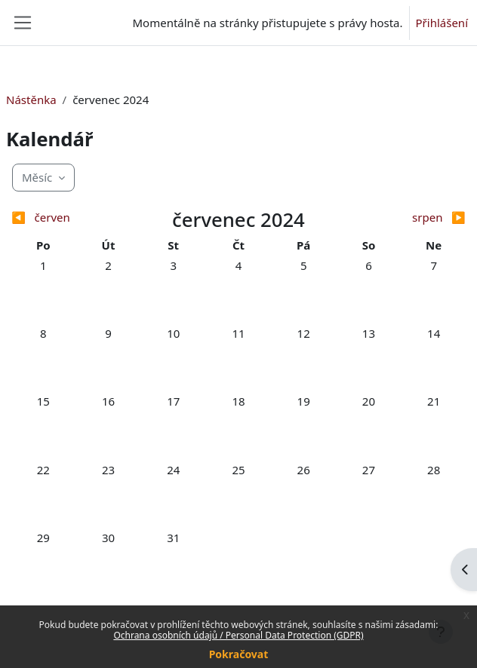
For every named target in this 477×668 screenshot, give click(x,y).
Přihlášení (442, 22)
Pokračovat (239, 654)
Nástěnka (31, 99)
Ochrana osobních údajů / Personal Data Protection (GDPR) (238, 635)
